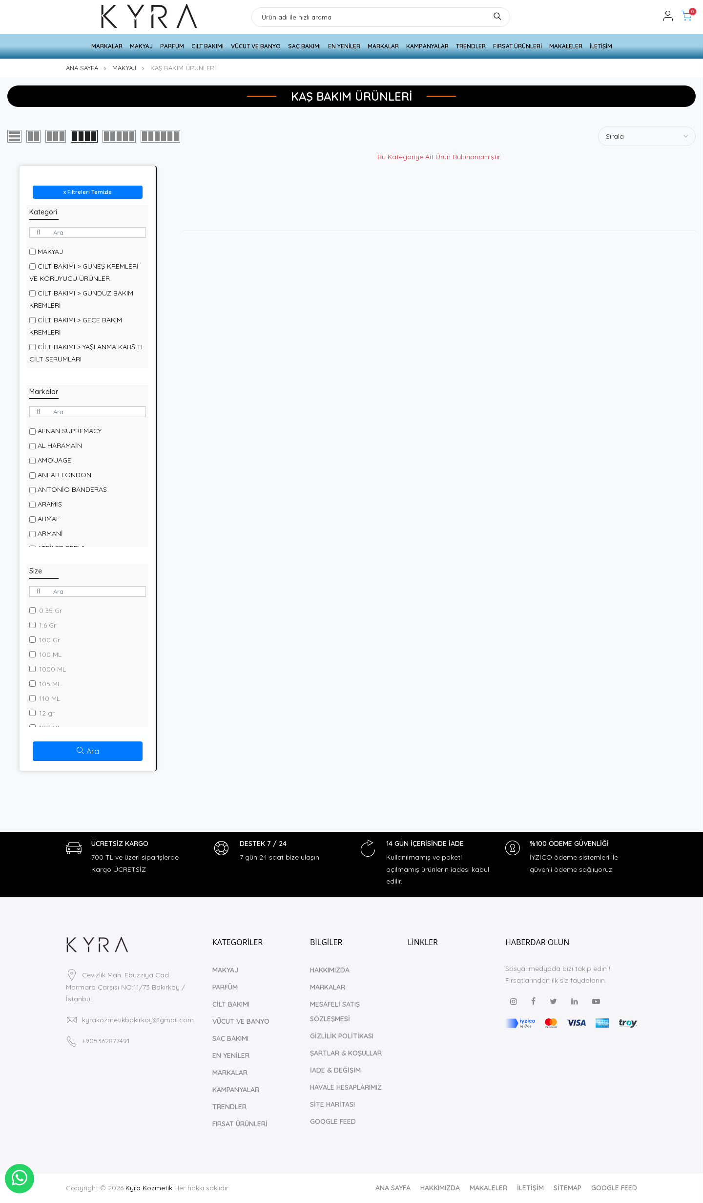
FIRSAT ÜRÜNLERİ (517, 46)
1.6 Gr (47, 625)
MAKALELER (565, 46)
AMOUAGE (54, 460)
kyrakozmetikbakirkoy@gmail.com (138, 1019)
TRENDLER (471, 46)
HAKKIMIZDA (330, 970)
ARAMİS (50, 504)
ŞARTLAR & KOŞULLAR (346, 1053)
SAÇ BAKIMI (304, 46)
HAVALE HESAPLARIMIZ (346, 1087)
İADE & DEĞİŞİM (335, 1070)
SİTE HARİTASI (332, 1104)
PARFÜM (172, 46)
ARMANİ (50, 533)
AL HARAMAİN (60, 445)
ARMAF (49, 518)
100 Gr (49, 639)
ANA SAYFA (82, 68)
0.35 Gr (50, 610)
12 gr (47, 713)
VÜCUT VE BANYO (256, 46)
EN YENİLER (344, 46)
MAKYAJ (141, 46)
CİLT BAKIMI (207, 46)
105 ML (50, 683)
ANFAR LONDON (64, 474)
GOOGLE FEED (333, 1121)
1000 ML (52, 669)
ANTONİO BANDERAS (72, 489)
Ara (88, 751)
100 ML (50, 654)
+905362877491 (106, 1040)
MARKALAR (107, 46)
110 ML (49, 698)
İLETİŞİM (601, 46)
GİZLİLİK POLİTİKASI (341, 1036)
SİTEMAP (567, 1187)
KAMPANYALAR (427, 46)
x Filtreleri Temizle (87, 192)
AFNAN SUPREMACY (70, 430)
